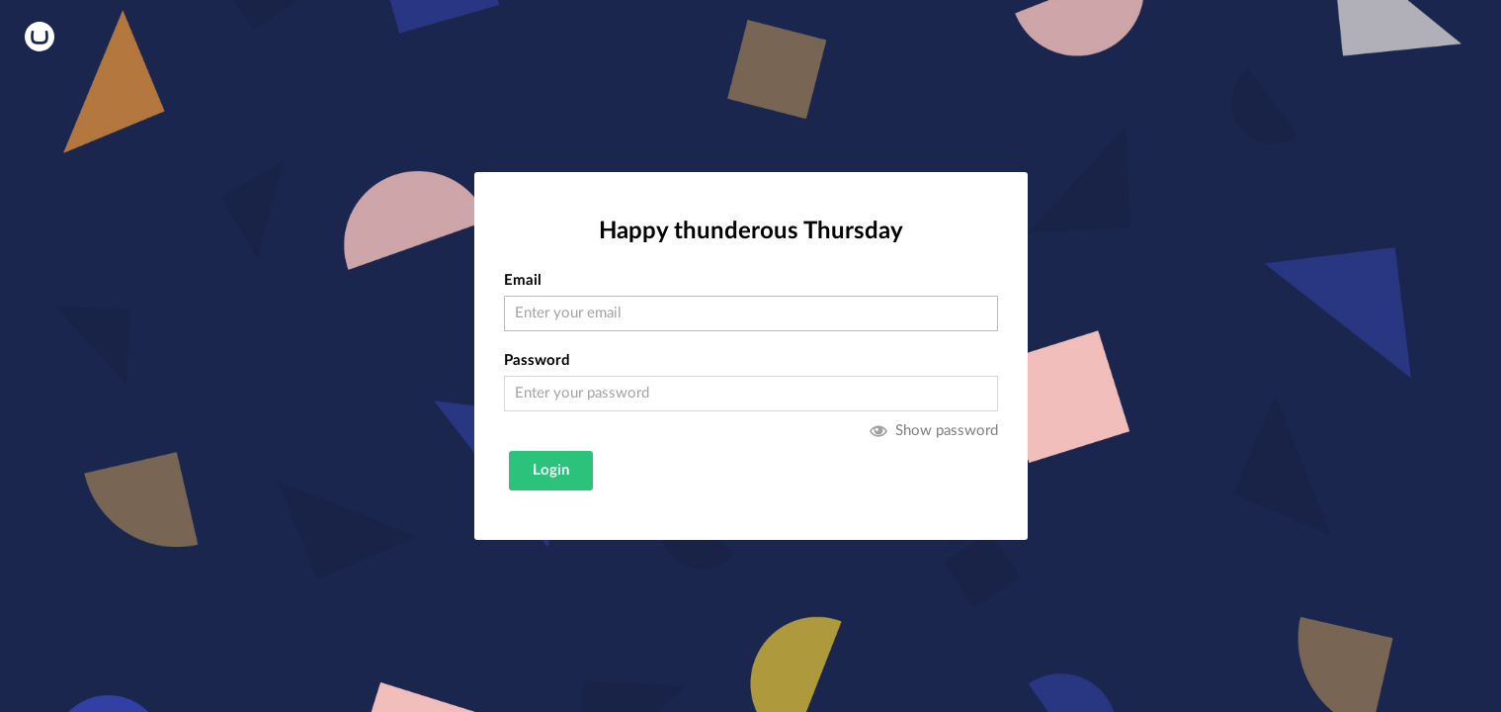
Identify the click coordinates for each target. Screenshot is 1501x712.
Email (523, 280)
